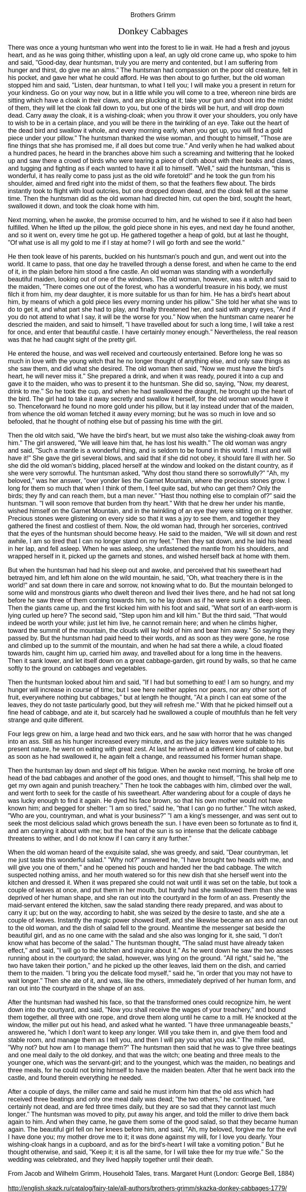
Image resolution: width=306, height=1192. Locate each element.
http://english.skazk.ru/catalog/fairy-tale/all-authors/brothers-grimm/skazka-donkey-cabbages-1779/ (147, 1188)
